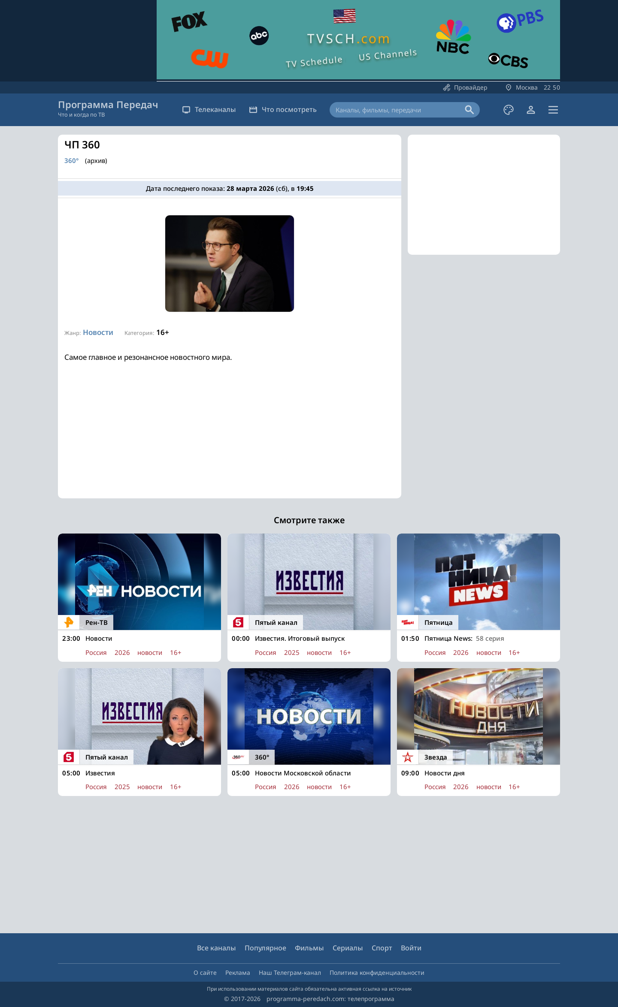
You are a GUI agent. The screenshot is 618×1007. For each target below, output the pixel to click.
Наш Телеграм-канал (290, 972)
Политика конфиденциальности (377, 972)
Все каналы (216, 948)
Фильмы (309, 948)
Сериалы (348, 948)
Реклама (237, 972)
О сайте (205, 972)
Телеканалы (209, 109)
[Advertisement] (229, 438)
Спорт (382, 948)
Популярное (265, 948)
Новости (98, 332)
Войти (411, 948)
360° (71, 161)
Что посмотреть (283, 109)
